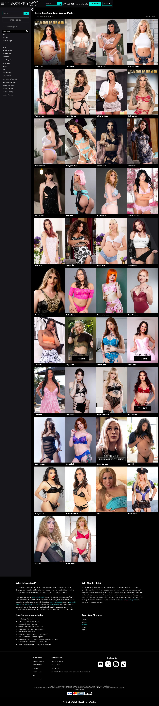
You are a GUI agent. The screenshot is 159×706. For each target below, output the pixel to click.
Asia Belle (38, 265)
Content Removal (79, 689)
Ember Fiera (70, 315)
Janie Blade (70, 464)
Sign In (107, 4)
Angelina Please (103, 414)
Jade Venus (132, 116)
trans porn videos (56, 602)
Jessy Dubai (39, 514)
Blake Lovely (70, 563)
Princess (38, 563)
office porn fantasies (32, 604)
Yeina (99, 514)
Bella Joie (38, 414)
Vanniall (131, 464)
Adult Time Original (37, 597)
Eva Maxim (70, 265)
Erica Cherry (101, 215)
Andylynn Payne (72, 166)
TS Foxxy (69, 215)
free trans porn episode (129, 600)
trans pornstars (55, 604)
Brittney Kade (133, 66)
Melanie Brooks (72, 514)
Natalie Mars (39, 215)
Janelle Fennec (40, 315)
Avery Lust (39, 66)
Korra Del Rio (71, 116)
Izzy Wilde (70, 365)
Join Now (95, 4)
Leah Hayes (70, 66)
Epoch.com (43, 687)
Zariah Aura (101, 166)
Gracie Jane (101, 365)
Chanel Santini (133, 215)
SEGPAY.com (100, 687)
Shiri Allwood (133, 315)
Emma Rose (132, 265)
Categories (15, 20)
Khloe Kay (132, 365)
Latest (147, 16)
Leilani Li (38, 365)
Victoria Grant (102, 116)
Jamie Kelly (101, 265)
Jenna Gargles (102, 464)
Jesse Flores (132, 514)
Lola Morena (101, 66)
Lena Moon (70, 414)
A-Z (153, 16)
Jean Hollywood (103, 315)
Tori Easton (132, 414)
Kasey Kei (131, 166)
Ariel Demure (40, 166)
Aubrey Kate (39, 116)
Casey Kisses (40, 464)
